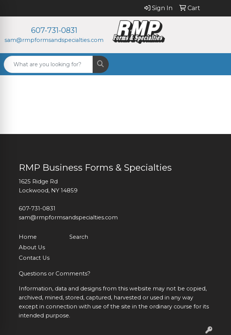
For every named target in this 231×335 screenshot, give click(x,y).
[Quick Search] (48, 64)
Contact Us (34, 258)
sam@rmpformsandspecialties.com (54, 40)
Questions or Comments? (54, 273)
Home (28, 237)
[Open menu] (216, 64)
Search (78, 237)
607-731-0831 (54, 30)
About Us (32, 247)
